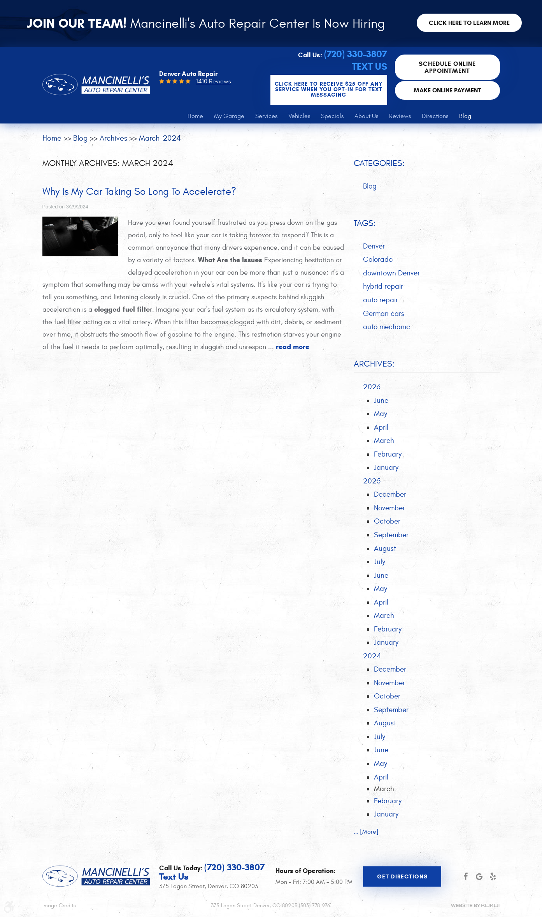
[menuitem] (195, 116)
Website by (475, 905)
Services (266, 116)
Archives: (374, 364)
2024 (372, 656)
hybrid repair (383, 286)
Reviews (400, 116)
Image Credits (59, 905)
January (386, 467)
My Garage (229, 116)
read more (292, 346)
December (390, 494)
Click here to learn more (469, 22)
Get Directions (402, 876)
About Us (366, 116)
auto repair (380, 300)
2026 (372, 387)
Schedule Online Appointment (447, 67)
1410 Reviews (213, 81)
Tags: (365, 223)
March (384, 440)
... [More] (366, 831)
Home (195, 116)
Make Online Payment (447, 90)
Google (479, 876)
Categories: (379, 163)
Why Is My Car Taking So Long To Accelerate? (139, 192)
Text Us (369, 66)
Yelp (493, 876)
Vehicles (299, 116)
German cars (383, 313)
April (381, 427)
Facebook (465, 876)
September (391, 535)
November (389, 508)
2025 (372, 481)
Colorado (378, 259)
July (379, 561)
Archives (113, 138)
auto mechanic (386, 327)
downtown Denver (391, 273)
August (385, 548)
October (387, 521)
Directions (435, 116)
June (381, 400)
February (388, 454)
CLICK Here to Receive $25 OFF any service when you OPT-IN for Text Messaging (328, 89)
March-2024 (160, 138)
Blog (465, 116)
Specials (332, 116)
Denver (374, 246)
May (380, 413)
